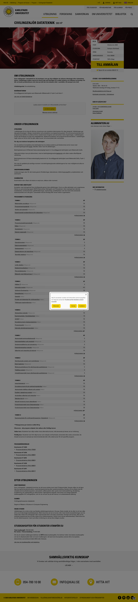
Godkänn (82, 306)
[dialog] (69, 301)
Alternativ (56, 306)
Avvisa (73, 306)
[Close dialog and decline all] (86, 294)
